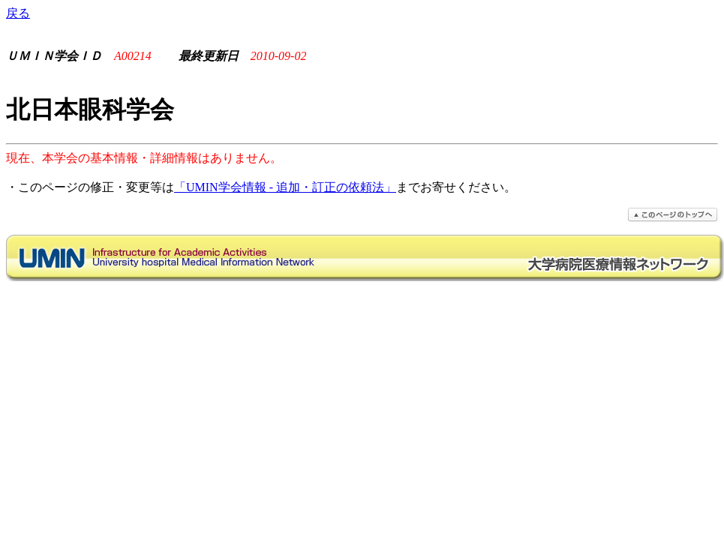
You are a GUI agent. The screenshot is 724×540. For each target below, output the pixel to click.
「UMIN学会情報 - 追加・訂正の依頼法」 (285, 187)
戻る (18, 13)
